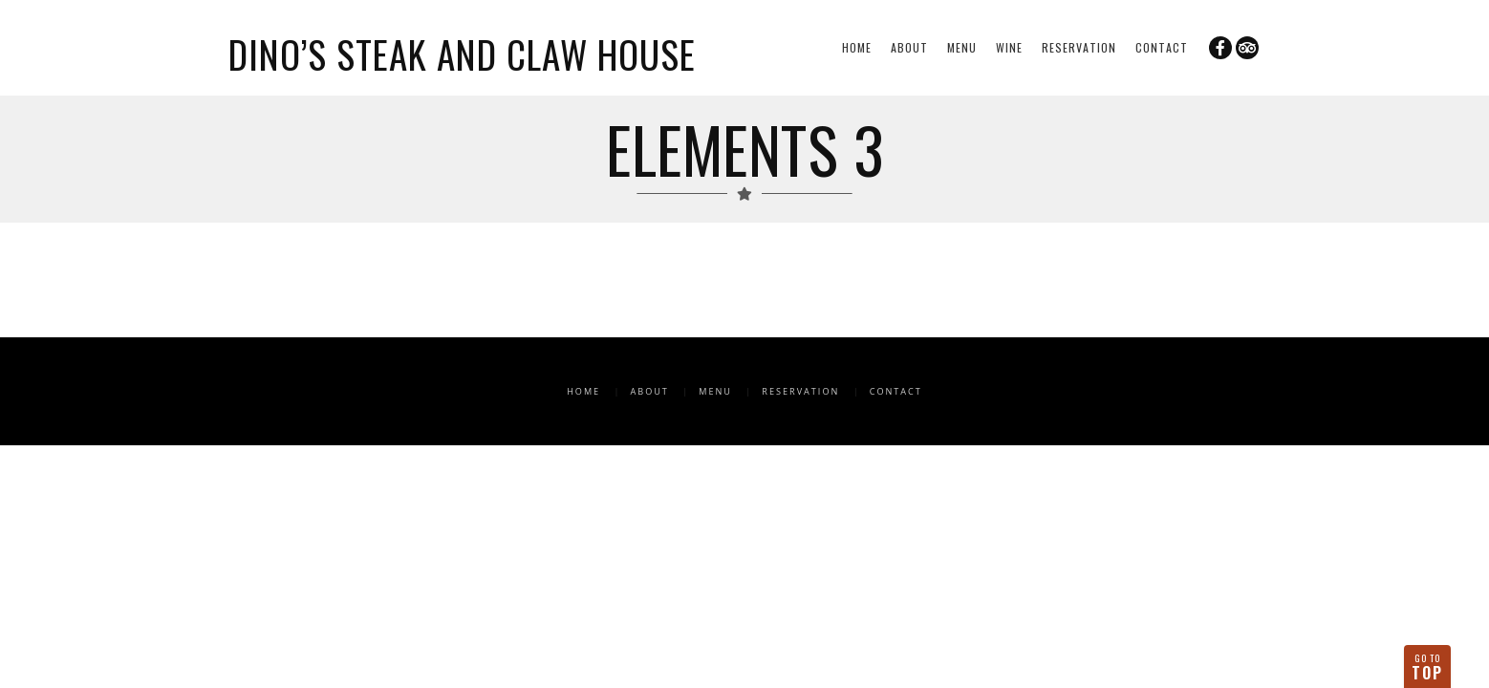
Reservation (1079, 47)
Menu (962, 47)
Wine (1009, 47)
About (909, 47)
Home (857, 47)
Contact (1161, 47)
